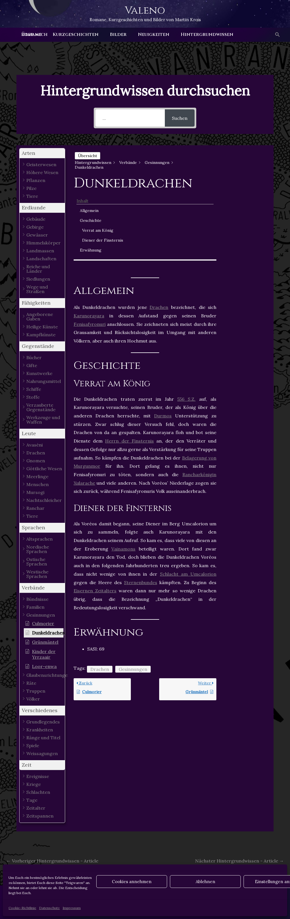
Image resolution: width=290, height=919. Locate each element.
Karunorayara (89, 239)
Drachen (159, 231)
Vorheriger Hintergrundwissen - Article (52, 861)
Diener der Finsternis (244, 201)
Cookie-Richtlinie (22, 908)
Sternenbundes (140, 506)
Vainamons (123, 472)
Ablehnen (205, 881)
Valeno (145, 10)
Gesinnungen (133, 593)
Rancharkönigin (199, 398)
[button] (277, 34)
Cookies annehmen (132, 881)
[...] (130, 118)
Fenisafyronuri (90, 248)
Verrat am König (243, 185)
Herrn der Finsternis (129, 365)
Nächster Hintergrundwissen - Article (239, 861)
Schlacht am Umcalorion (188, 497)
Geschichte (243, 172)
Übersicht (87, 155)
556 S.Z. (186, 323)
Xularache (84, 406)
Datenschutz (49, 908)
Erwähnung (243, 214)
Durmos (163, 340)
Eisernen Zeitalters (95, 514)
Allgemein (241, 163)
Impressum (72, 908)
